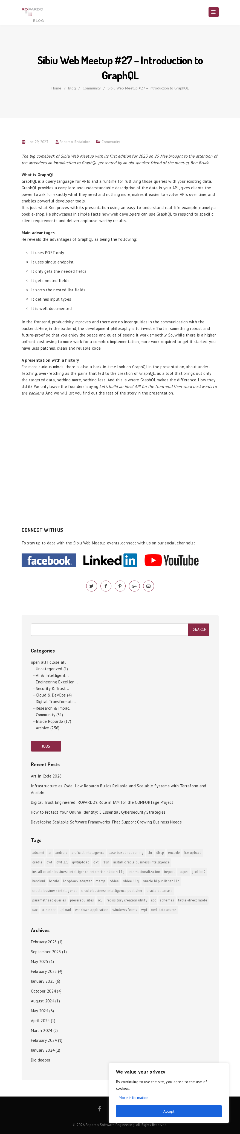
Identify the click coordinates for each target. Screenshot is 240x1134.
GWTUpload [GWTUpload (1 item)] (80, 862)
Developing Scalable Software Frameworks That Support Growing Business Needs (106, 822)
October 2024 (43, 991)
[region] (169, 1093)
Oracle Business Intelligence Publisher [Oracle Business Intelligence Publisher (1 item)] (111, 890)
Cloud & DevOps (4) (54, 695)
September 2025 (46, 951)
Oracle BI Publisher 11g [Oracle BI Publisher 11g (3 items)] (161, 881)
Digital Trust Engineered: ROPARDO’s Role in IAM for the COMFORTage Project (102, 802)
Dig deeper (41, 1060)
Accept (168, 1111)
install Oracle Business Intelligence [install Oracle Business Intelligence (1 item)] (141, 862)
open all (38, 662)
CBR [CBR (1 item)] (150, 852)
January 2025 (43, 981)
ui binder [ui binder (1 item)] (49, 909)
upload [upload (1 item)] (65, 909)
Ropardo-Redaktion (75, 142)
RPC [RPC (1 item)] (153, 900)
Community (92, 88)
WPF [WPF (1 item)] (144, 909)
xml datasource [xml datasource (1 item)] (163, 909)
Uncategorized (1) (52, 668)
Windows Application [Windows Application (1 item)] (92, 909)
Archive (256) (48, 727)
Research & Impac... (54, 708)
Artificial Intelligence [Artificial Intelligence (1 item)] (88, 852)
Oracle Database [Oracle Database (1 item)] (159, 890)
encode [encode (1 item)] (174, 852)
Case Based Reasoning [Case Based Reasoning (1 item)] (125, 852)
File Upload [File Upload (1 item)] (192, 852)
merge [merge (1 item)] (101, 881)
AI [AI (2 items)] (49, 852)
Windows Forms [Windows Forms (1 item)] (124, 909)
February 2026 (44, 941)
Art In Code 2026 (46, 776)
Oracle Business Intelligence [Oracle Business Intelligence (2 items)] (54, 890)
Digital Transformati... (56, 701)
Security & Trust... (52, 688)
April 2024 (40, 1020)
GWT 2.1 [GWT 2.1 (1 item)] (62, 862)
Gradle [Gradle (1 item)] (37, 862)
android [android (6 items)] (61, 852)
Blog (72, 88)
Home (56, 88)
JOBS (46, 746)
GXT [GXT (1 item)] (96, 862)
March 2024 (41, 1030)
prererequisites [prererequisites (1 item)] (82, 900)
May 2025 (39, 961)
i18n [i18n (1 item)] (106, 862)
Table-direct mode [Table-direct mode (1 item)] (192, 900)
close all (58, 662)
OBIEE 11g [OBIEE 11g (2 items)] (131, 881)
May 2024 (39, 1010)
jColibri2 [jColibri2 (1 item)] (199, 871)
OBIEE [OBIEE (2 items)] (114, 881)
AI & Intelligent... (52, 675)
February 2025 (44, 971)
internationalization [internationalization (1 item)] (144, 871)
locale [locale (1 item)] (54, 881)
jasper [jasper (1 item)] (184, 871)
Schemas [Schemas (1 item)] (167, 900)
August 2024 (42, 1001)
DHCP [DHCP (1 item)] (160, 852)
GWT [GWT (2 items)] (50, 862)
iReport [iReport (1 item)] (169, 871)
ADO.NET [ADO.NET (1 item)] (38, 852)
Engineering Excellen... (57, 682)
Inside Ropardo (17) (53, 721)
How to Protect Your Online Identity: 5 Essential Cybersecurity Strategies (98, 812)
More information (134, 1097)
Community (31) (49, 714)
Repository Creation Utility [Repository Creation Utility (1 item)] (127, 900)
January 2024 (43, 1050)
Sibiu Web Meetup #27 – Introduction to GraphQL (148, 88)
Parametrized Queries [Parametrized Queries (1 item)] (49, 900)
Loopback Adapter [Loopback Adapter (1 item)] (77, 881)
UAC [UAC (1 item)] (35, 909)
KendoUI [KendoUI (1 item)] (38, 881)
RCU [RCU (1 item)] (100, 900)
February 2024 (44, 1040)
